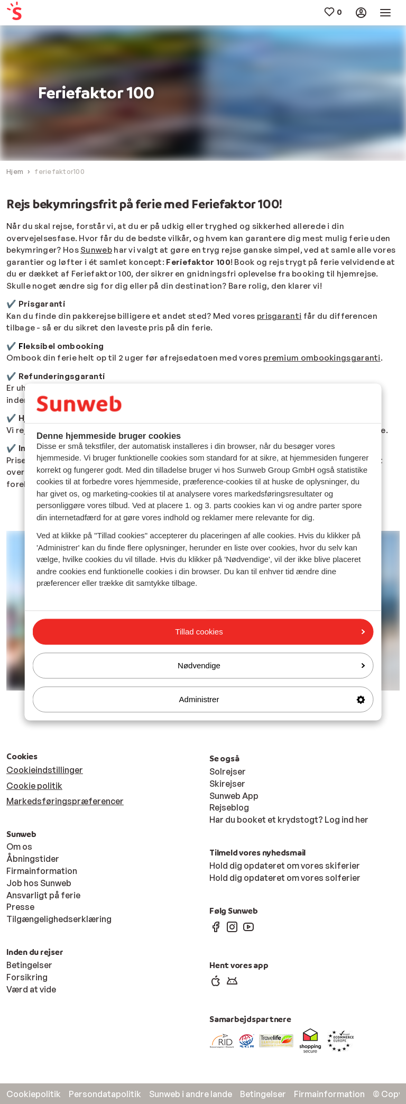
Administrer (272, 699)
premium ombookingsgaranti (322, 358)
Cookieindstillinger (44, 770)
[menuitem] (39, 13)
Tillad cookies (270, 631)
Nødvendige (271, 665)
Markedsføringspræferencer (65, 801)
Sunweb (96, 250)
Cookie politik (34, 785)
